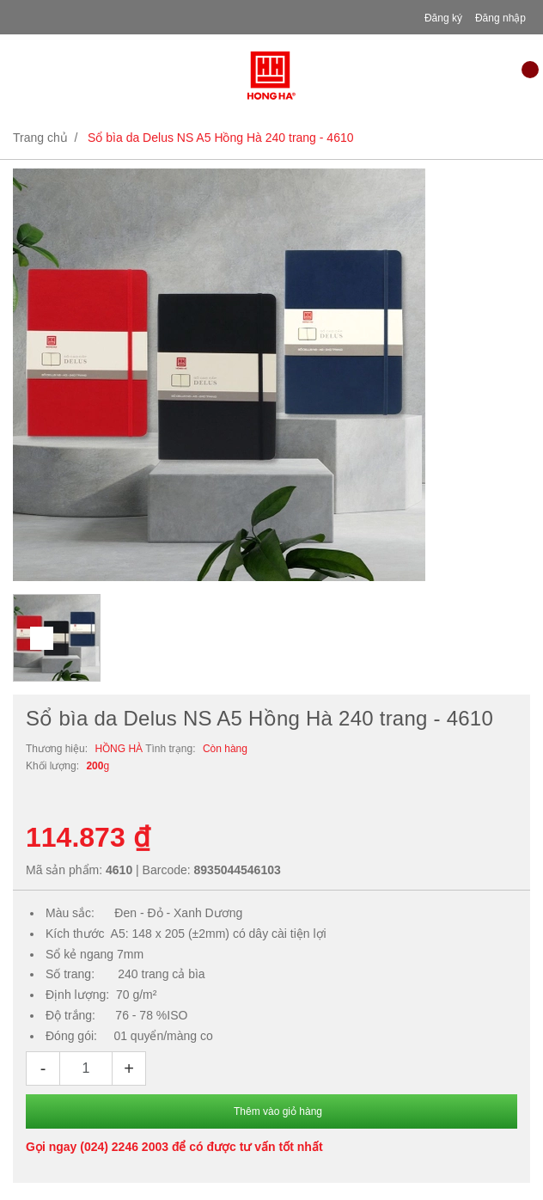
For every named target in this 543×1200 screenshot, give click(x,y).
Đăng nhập (500, 18)
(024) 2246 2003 (124, 1147)
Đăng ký (443, 18)
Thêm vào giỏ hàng (278, 1111)
